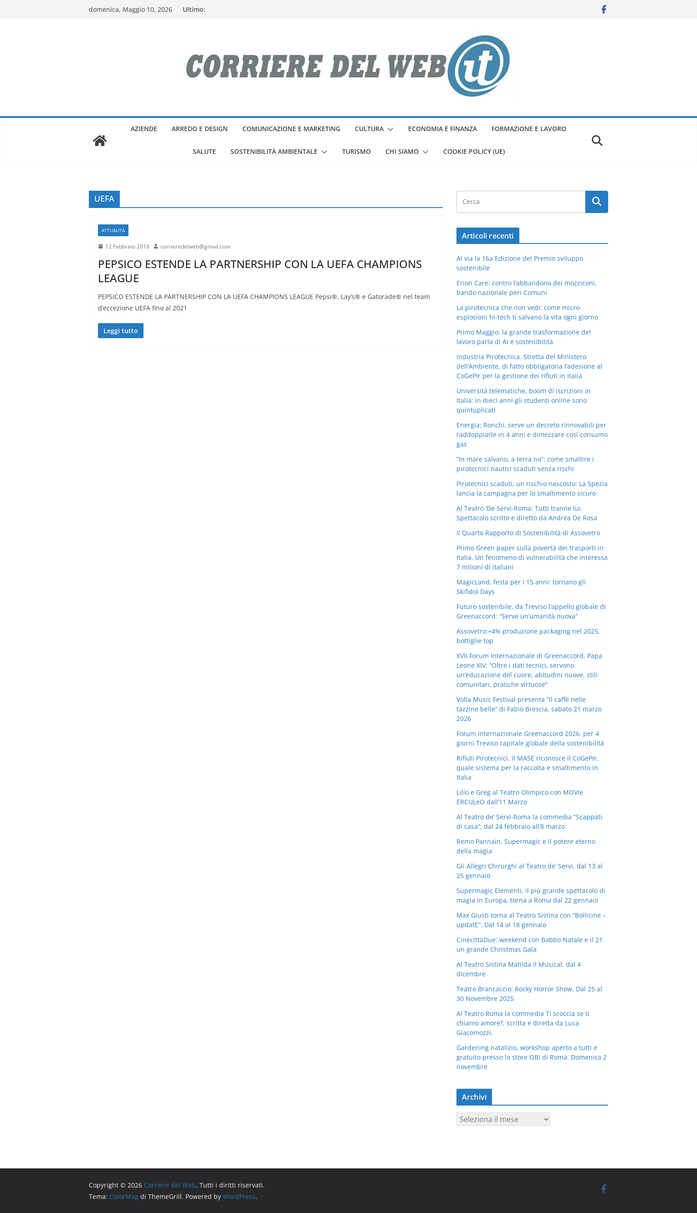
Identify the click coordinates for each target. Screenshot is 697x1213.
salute (204, 151)
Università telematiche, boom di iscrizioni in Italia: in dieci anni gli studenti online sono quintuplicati (523, 400)
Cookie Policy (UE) (474, 151)
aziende (144, 128)
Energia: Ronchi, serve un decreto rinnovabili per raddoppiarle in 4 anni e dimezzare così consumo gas (532, 434)
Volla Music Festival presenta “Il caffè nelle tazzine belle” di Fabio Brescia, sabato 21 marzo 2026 (529, 709)
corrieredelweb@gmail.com (195, 246)
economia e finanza (442, 128)
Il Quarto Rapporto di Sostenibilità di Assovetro (528, 532)
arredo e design (200, 128)
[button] (389, 129)
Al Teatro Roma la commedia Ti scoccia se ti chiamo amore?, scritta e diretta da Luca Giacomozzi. (522, 1023)
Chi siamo (402, 151)
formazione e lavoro (529, 128)
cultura (369, 128)
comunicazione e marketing (291, 128)
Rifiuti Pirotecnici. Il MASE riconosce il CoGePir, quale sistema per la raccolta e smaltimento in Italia (527, 768)
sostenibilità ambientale (274, 151)
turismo (356, 151)
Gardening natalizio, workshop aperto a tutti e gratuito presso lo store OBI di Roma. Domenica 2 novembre (531, 1057)
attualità (113, 230)
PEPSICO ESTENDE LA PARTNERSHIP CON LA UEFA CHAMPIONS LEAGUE (260, 270)
